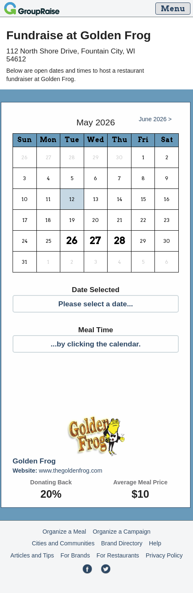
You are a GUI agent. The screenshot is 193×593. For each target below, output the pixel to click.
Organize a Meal (64, 531)
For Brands (75, 555)
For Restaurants (118, 555)
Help (155, 543)
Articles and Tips (32, 555)
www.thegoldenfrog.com (57, 470)
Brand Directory (122, 543)
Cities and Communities (63, 543)
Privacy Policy (164, 555)
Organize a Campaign (121, 531)
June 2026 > (155, 119)
